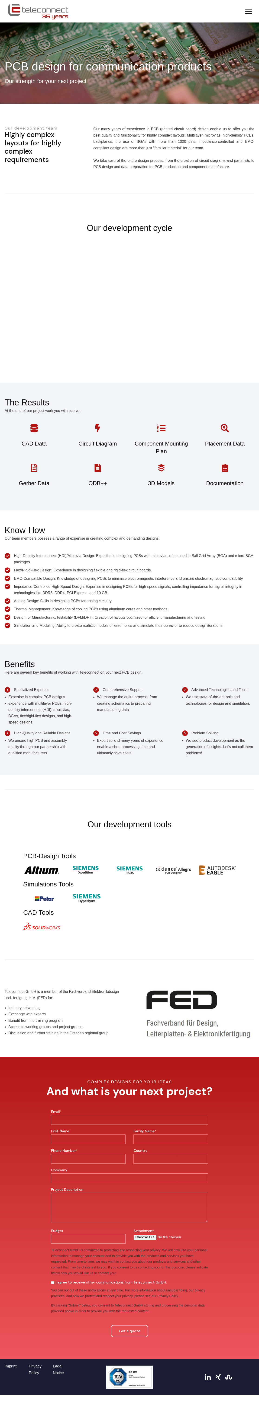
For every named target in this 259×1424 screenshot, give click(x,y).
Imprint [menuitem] (10, 1400)
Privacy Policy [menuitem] (35, 1403)
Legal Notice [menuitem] (58, 1403)
